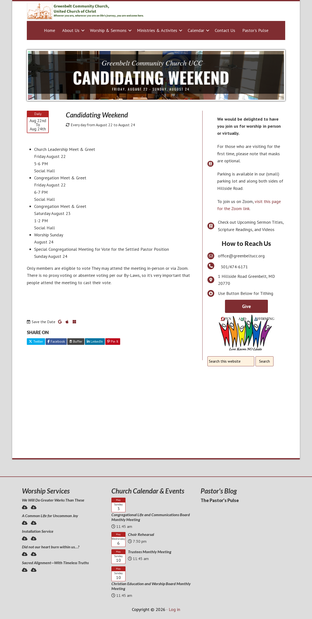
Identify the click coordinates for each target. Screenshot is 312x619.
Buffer (75, 341)
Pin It (112, 341)
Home (49, 30)
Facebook (56, 341)
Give (246, 306)
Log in (174, 609)
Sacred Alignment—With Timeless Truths (55, 562)
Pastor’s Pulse (255, 30)
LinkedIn (95, 341)
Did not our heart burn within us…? (50, 546)
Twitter (36, 341)
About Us (70, 30)
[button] (82, 30)
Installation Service (37, 531)
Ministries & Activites (157, 30)
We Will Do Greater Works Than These (53, 500)
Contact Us (225, 30)
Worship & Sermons (108, 30)
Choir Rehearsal (141, 534)
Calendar (196, 30)
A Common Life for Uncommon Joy (50, 515)
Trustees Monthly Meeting (149, 551)
